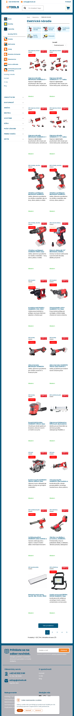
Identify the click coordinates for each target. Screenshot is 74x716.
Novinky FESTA (12, 34)
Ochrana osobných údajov (13, 705)
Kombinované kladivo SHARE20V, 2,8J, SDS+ (36, 308)
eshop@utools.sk (29, 2)
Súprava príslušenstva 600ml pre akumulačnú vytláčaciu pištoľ (58, 424)
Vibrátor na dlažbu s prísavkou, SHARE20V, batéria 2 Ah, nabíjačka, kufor (58, 539)
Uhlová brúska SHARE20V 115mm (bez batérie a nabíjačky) (59, 366)
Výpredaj (11, 29)
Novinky (10, 24)
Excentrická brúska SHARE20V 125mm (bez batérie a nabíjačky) (36, 424)
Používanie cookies (11, 707)
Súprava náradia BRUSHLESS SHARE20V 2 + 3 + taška (37, 137)
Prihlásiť (68, 2)
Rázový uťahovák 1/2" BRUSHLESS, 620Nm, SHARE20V (58, 252)
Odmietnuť (38, 710)
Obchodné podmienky (12, 699)
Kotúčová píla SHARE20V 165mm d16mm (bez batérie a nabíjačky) (37, 481)
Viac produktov (48, 626)
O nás (6, 82)
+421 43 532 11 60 (13, 2)
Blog (5, 86)
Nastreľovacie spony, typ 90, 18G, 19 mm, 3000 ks (37, 596)
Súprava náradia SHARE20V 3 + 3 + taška (58, 136)
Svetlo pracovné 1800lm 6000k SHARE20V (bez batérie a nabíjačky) (58, 596)
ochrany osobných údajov (59, 654)
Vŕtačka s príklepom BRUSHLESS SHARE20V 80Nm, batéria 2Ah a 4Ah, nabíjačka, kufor (37, 194)
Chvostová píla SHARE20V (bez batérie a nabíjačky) (59, 481)
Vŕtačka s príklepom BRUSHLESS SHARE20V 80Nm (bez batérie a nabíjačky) (57, 194)
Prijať (19, 710)
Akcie (9, 19)
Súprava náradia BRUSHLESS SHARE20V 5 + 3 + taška (37, 79)
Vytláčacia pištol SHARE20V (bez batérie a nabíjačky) (37, 539)
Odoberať (64, 650)
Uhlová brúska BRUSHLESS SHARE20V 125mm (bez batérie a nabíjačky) (36, 366)
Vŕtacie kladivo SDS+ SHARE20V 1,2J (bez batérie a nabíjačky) (57, 309)
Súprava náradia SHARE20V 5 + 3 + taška (58, 78)
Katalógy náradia (9, 74)
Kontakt (6, 78)
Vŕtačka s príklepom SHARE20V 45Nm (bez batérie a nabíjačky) (36, 252)
